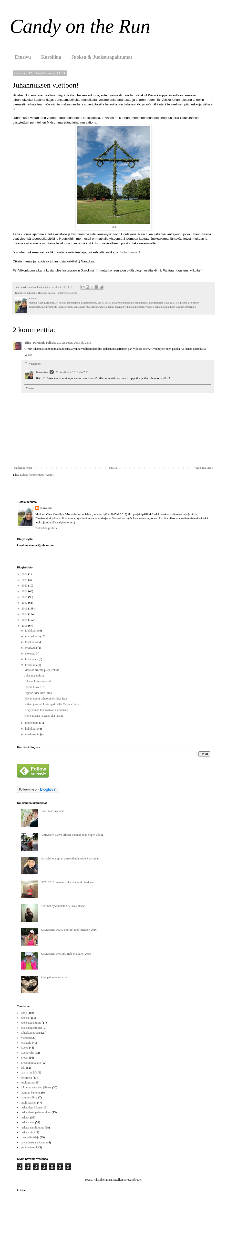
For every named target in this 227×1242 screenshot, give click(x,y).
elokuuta (30, 653)
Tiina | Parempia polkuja (40, 342)
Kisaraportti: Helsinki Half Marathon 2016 (66, 953)
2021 (25, 580)
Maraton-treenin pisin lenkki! (41, 670)
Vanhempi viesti (203, 467)
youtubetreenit (29, 1147)
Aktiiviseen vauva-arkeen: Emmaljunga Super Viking (72, 834)
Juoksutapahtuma (31, 1022)
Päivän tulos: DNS (35, 687)
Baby (24, 1013)
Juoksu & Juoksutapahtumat (101, 57)
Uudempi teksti (23, 467)
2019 (25, 591)
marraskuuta (32, 636)
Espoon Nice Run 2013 (38, 693)
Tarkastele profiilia (46, 528)
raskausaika (27, 1122)
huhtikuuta (31, 728)
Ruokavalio (27, 1052)
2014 (25, 619)
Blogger (137, 1179)
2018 (25, 597)
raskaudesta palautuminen (36, 1112)
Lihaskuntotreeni (31, 1032)
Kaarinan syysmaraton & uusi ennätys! (63, 906)
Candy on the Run (80, 26)
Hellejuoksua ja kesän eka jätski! (43, 715)
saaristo (73, 292)
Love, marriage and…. (54, 811)
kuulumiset (27, 1082)
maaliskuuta (32, 734)
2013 (25, 625)
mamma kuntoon (31, 1092)
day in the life (29, 1072)
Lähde (114, 227)
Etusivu (23, 57)
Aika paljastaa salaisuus (55, 977)
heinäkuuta (32, 659)
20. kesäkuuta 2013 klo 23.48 (74, 342)
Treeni (24, 1057)
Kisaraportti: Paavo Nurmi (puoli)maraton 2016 (69, 929)
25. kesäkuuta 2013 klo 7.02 (71, 372)
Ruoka (24, 1047)
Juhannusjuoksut (34, 675)
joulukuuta (31, 630)
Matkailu (26, 1042)
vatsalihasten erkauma (34, 1142)
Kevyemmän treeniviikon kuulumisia (46, 710)
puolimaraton (28, 1102)
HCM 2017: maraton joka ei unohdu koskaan (67, 882)
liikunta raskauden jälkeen (36, 1087)
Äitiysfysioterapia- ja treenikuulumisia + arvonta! (70, 858)
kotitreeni (26, 1077)
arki (23, 1067)
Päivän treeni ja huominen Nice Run (45, 698)
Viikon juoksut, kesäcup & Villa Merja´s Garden (52, 704)
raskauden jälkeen (31, 1107)
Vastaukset (35, 363)
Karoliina (51, 57)
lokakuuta (31, 642)
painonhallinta (29, 1097)
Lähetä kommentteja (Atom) (37, 474)
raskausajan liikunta (32, 1127)
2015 (25, 614)
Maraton (26, 1037)
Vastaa (28, 355)
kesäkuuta (31, 665)
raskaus (25, 1117)
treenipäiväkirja (30, 1137)
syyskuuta (31, 647)
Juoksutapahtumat (31, 1027)
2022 (25, 574)
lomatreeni (62, 292)
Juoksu (51, 292)
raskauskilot (28, 1132)
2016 (25, 608)
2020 (25, 585)
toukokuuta (32, 722)
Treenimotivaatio (31, 1062)
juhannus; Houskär (37, 292)
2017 (25, 602)
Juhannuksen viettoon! (37, 681)
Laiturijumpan (129, 252)
